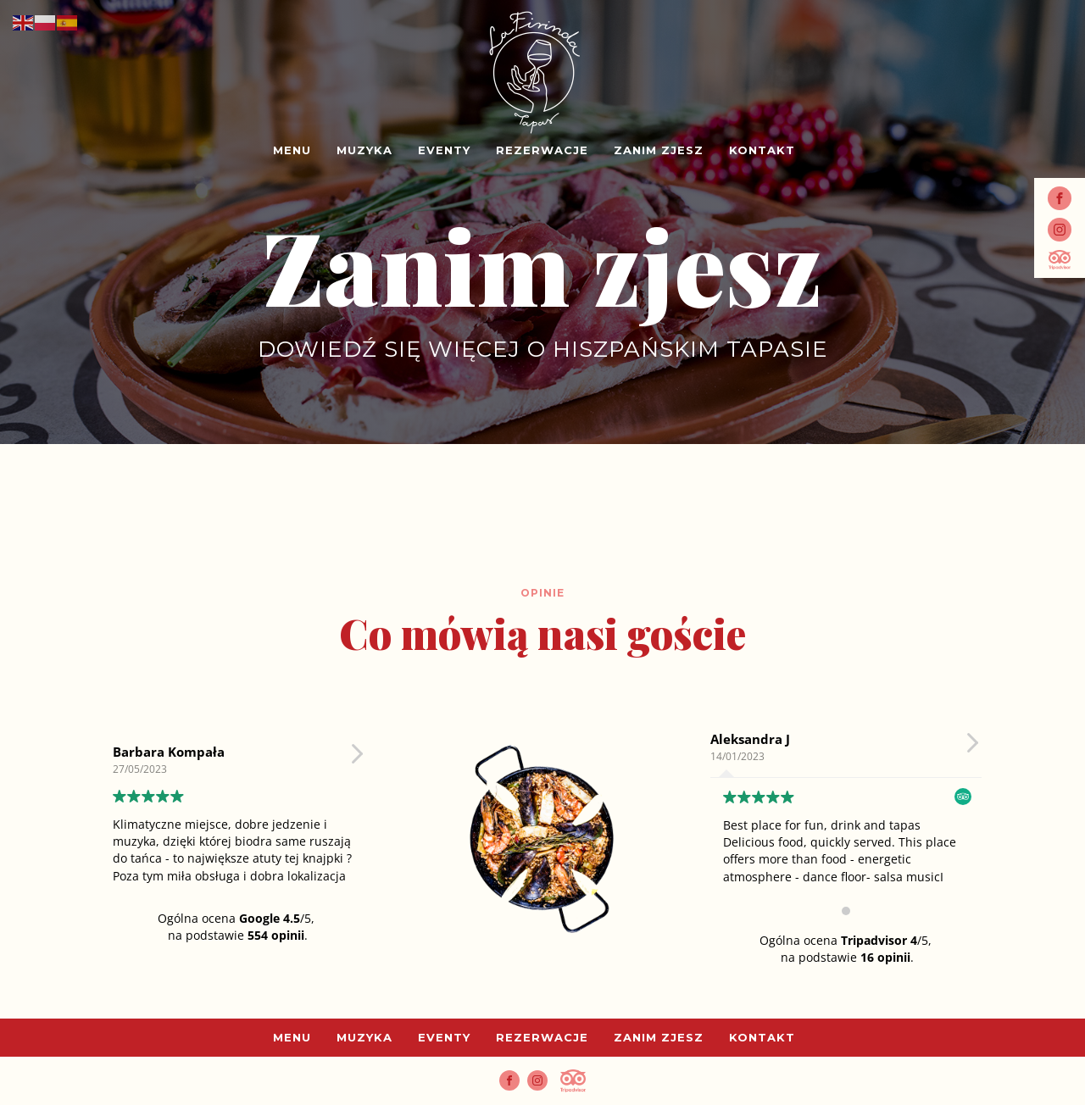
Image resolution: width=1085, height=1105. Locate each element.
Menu (292, 150)
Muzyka (364, 150)
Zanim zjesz (659, 150)
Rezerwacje (542, 150)
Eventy (444, 150)
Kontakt (762, 150)
